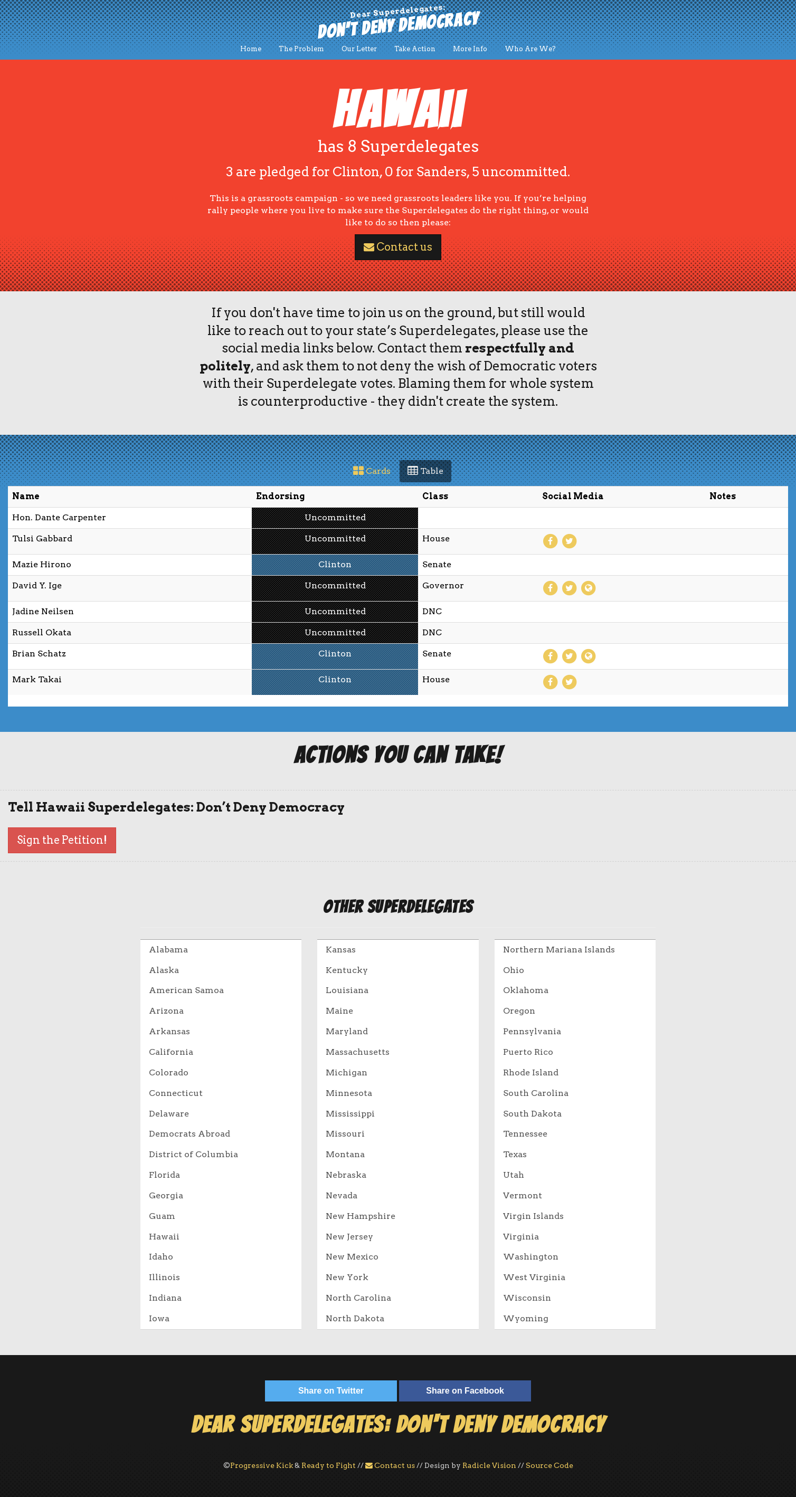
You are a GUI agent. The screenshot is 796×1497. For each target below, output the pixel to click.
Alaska (164, 970)
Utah (513, 1175)
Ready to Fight (328, 1465)
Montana (345, 1154)
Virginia (521, 1237)
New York (347, 1277)
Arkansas (169, 1031)
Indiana (165, 1298)
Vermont (522, 1195)
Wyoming (525, 1318)
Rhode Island (530, 1072)
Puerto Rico (528, 1052)
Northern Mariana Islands (559, 950)
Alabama (168, 950)
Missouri (345, 1134)
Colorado (168, 1072)
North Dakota (355, 1318)
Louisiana (347, 990)
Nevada (341, 1195)
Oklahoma (525, 990)
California (171, 1052)
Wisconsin (527, 1298)
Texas (515, 1154)
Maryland (347, 1031)
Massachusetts (358, 1052)
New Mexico (352, 1257)
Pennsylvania (532, 1031)
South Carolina (535, 1093)
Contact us (398, 247)
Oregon (519, 1011)
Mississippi (350, 1114)
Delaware (169, 1114)
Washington (530, 1257)
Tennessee (525, 1134)
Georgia (166, 1195)
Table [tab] (425, 471)
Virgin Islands (533, 1216)
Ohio (513, 970)
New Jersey (349, 1237)
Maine (339, 1011)
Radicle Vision (489, 1465)
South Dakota (532, 1114)
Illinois (164, 1277)
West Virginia (534, 1277)
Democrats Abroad (189, 1134)
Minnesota (349, 1093)
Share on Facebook (465, 1390)
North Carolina (358, 1298)
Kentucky (347, 970)
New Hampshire (360, 1216)
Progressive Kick (261, 1465)
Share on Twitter (331, 1390)
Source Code (549, 1465)
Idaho (161, 1257)
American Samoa (186, 990)
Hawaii (164, 1237)
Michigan (346, 1072)
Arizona (166, 1011)
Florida (164, 1175)
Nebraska (346, 1175)
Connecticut (176, 1093)
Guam (162, 1216)
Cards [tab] (372, 471)
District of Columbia (193, 1154)
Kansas (341, 950)
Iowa (159, 1318)
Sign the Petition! (62, 840)
